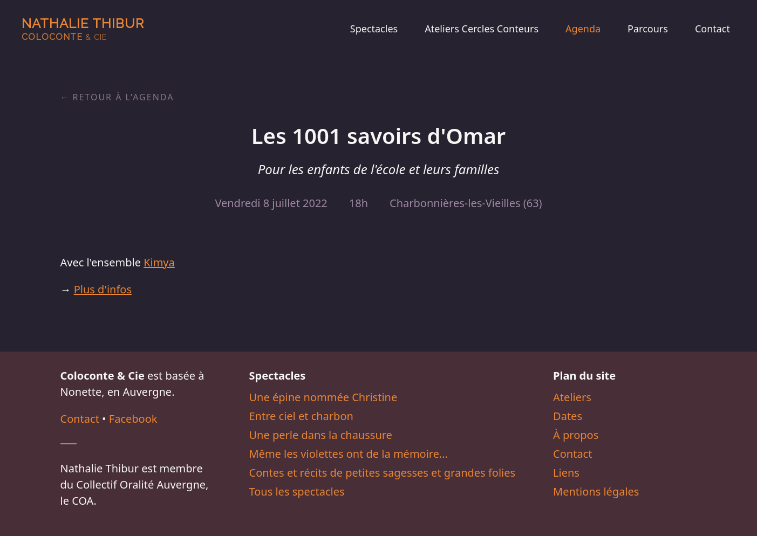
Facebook (133, 418)
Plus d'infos (103, 289)
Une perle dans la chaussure (320, 435)
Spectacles (374, 28)
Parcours (648, 28)
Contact (712, 28)
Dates (567, 416)
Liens (566, 472)
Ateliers (572, 397)
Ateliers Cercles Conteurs (481, 28)
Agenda (583, 28)
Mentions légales (596, 491)
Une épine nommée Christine (323, 397)
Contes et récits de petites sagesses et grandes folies (382, 472)
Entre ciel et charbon (301, 416)
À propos (575, 435)
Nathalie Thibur (83, 29)
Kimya (159, 262)
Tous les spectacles (297, 491)
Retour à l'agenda (123, 97)
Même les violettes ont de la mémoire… (348, 453)
